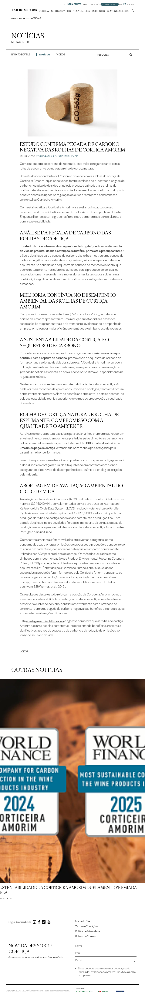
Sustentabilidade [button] (118, 11)
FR (132, 4)
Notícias (44, 56)
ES (128, 4)
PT (124, 4)
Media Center (19, 18)
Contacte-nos (110, 4)
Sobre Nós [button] (95, 4)
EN (120, 4)
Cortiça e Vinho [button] (61, 11)
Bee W (62, 4)
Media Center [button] (74, 4)
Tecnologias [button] (81, 11)
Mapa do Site (82, 924)
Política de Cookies (85, 939)
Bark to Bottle (20, 56)
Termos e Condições (86, 929)
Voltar (24, 653)
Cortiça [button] (44, 11)
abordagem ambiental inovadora (47, 623)
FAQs (85, 4)
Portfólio (98, 11)
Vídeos (60, 56)
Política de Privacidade (87, 934)
